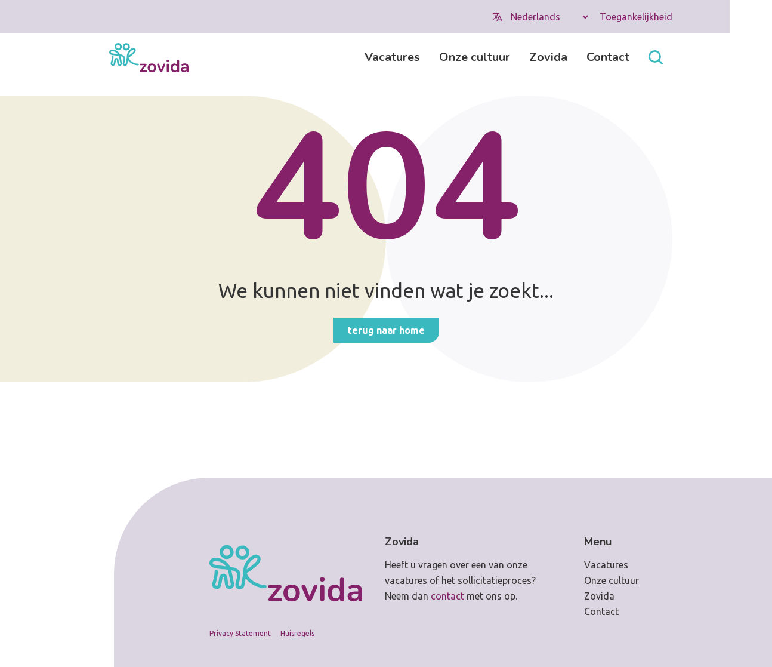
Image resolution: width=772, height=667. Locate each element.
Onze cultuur (474, 57)
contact (447, 596)
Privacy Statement (240, 633)
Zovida (548, 57)
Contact (607, 57)
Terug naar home (386, 330)
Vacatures (392, 57)
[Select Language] (549, 17)
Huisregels (297, 633)
